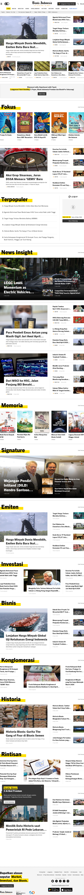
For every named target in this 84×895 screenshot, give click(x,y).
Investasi (21, 8)
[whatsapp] (68, 881)
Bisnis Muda (58, 874)
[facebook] (64, 881)
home (8, 8)
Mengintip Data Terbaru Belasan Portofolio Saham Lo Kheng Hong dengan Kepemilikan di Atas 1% (75, 74)
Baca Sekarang (73, 221)
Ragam (57, 8)
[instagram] (52, 881)
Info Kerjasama (74, 872)
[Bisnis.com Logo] (1, 4)
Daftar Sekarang (9, 802)
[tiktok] (60, 881)
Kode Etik (66, 872)
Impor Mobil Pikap (39, 12)
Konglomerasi (35, 8)
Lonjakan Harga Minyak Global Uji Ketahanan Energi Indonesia (25, 225)
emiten (14, 8)
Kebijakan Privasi (58, 872)
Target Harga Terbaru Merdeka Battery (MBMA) (20, 218)
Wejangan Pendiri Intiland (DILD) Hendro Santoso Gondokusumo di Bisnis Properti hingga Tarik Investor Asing (20, 485)
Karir (80, 872)
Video (82, 874)
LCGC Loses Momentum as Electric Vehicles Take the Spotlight (18, 287)
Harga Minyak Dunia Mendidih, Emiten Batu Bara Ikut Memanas (26, 206)
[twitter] (56, 881)
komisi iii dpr (10, 12)
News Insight (73, 8)
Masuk (82, 4)
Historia (44, 8)
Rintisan (51, 8)
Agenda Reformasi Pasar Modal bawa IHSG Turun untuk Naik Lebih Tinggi (29, 212)
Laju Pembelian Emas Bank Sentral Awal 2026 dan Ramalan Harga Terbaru (41, 74)
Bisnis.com (39, 874)
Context (69, 874)
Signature (64, 8)
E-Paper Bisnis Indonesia (48, 874)
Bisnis (27, 8)
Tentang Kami (42, 872)
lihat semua (81, 107)
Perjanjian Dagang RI (24, 12)
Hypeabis (64, 874)
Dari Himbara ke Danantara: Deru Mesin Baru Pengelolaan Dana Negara (58, 74)
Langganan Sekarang (7, 886)
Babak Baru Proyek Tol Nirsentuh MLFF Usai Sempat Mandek (24, 74)
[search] (78, 4)
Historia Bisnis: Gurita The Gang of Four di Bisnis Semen (23, 231)
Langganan (49, 872)
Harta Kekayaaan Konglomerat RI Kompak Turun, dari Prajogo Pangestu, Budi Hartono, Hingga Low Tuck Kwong (7, 73)
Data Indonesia (76, 874)
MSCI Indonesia (52, 12)
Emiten (8, 56)
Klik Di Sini (42, 94)
